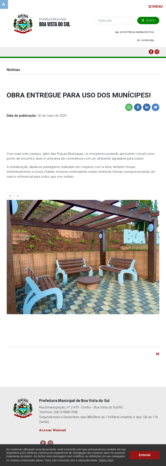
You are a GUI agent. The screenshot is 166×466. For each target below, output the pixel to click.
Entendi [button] (144, 455)
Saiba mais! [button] (106, 460)
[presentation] (10, 195)
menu (155, 6)
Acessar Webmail (52, 430)
